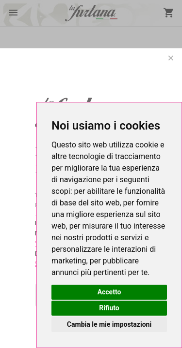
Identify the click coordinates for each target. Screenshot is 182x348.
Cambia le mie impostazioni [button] (109, 324)
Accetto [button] (109, 292)
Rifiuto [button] (109, 308)
